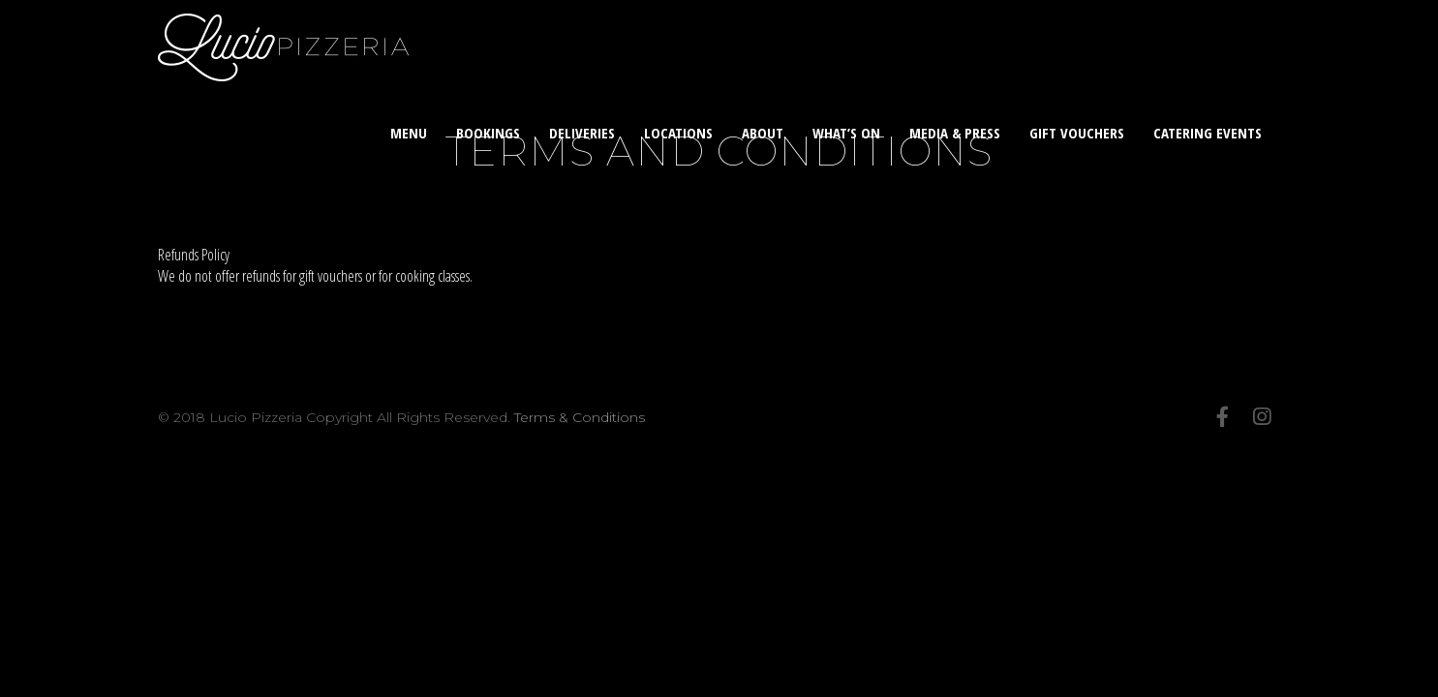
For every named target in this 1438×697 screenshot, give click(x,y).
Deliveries (582, 132)
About (762, 132)
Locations (678, 132)
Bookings (488, 132)
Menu (408, 132)
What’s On (846, 132)
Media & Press (954, 132)
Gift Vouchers (1076, 132)
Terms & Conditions (579, 417)
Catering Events (1207, 132)
